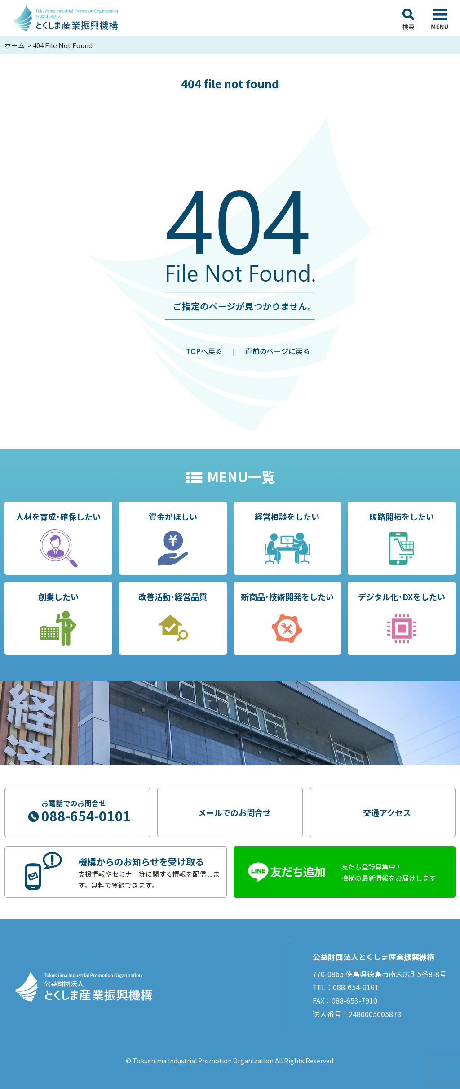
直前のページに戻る (277, 350)
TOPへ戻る (204, 350)
